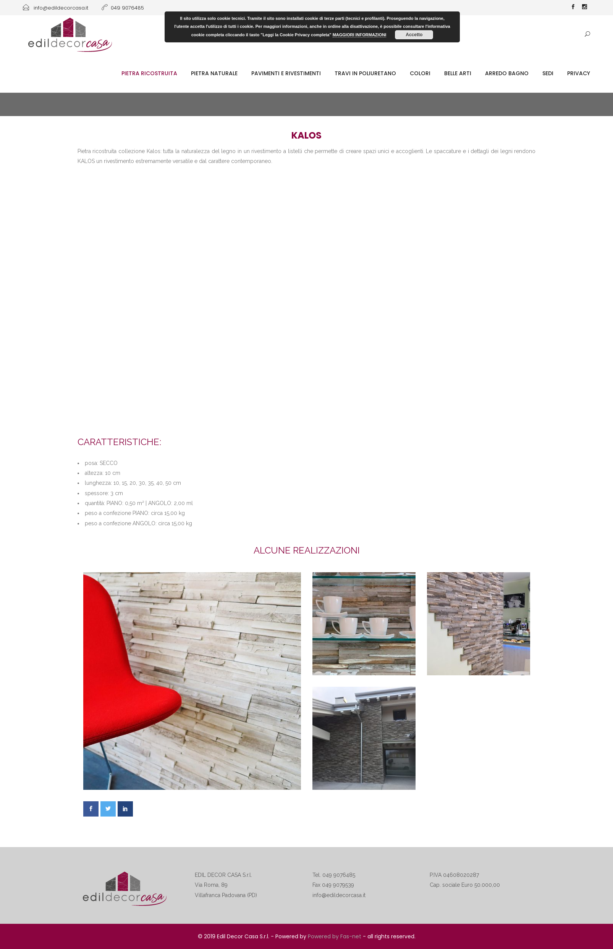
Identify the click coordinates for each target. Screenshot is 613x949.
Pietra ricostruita (149, 73)
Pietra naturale (214, 73)
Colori (420, 73)
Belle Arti (457, 73)
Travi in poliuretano (365, 73)
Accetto (414, 34)
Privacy (578, 73)
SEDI (547, 73)
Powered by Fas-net (334, 936)
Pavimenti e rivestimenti (286, 73)
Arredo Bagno (507, 73)
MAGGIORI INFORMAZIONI (360, 34)
